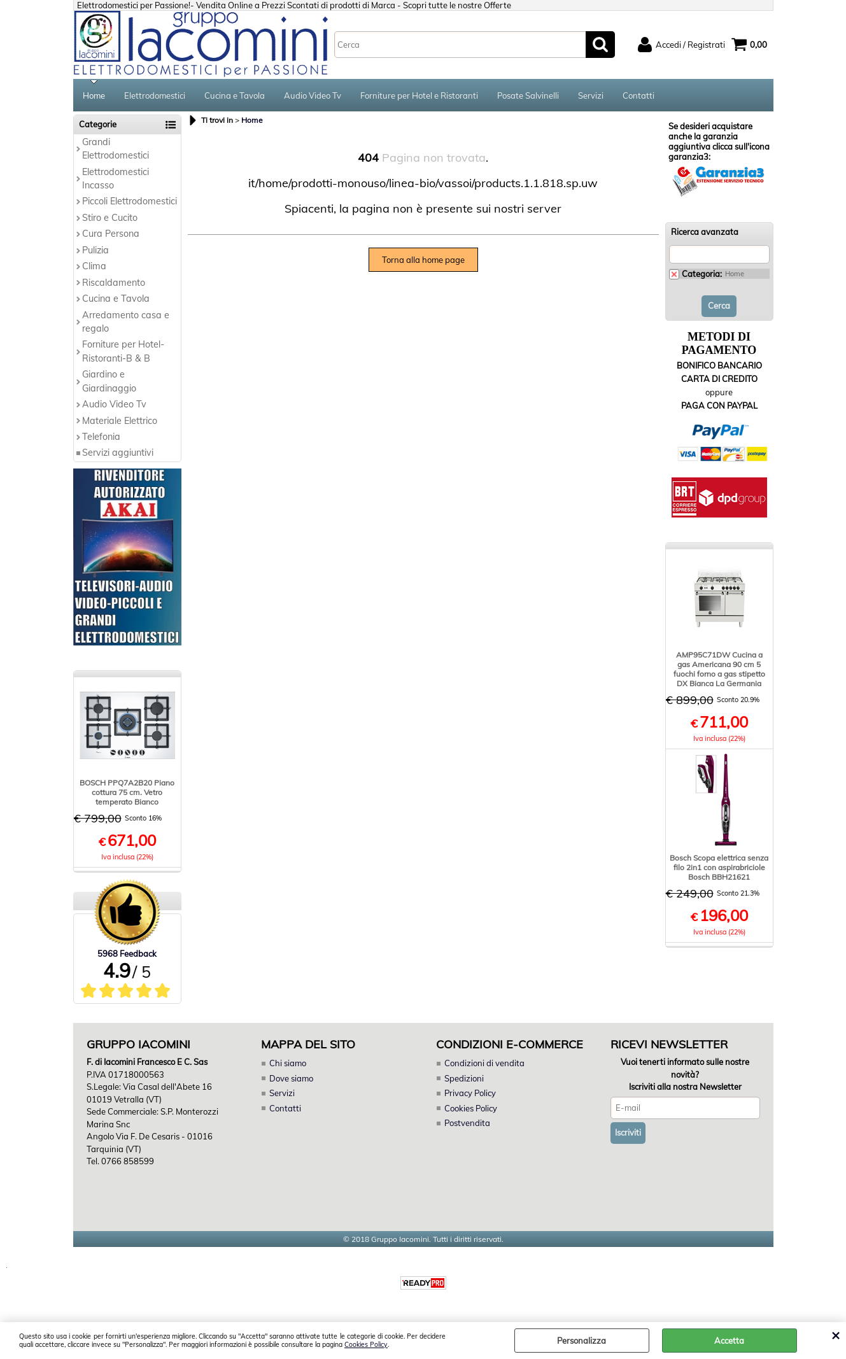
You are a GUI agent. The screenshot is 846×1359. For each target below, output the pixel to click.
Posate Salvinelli (528, 95)
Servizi (590, 95)
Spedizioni (464, 1078)
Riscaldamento (113, 282)
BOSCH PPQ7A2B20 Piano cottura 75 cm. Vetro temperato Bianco (127, 792)
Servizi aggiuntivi (117, 452)
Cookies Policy (366, 1345)
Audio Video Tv (312, 95)
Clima (94, 266)
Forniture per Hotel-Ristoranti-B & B (123, 351)
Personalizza (581, 1340)
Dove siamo (291, 1078)
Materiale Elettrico (119, 420)
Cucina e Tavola (234, 95)
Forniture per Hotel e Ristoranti (419, 95)
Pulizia (95, 250)
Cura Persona (110, 233)
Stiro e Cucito (109, 217)
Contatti (638, 95)
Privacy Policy (470, 1093)
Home (94, 95)
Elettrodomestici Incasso (115, 178)
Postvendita (467, 1123)
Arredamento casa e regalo (125, 321)
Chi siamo (287, 1063)
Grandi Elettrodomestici (115, 148)
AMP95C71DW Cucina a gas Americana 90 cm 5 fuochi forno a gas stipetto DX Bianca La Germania (719, 669)
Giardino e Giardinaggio (109, 381)
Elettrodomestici (154, 95)
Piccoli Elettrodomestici (129, 201)
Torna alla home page (423, 260)
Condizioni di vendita (484, 1063)
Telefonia (101, 436)
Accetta (729, 1340)
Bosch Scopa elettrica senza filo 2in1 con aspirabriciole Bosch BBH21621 (719, 867)
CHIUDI (835, 1334)
